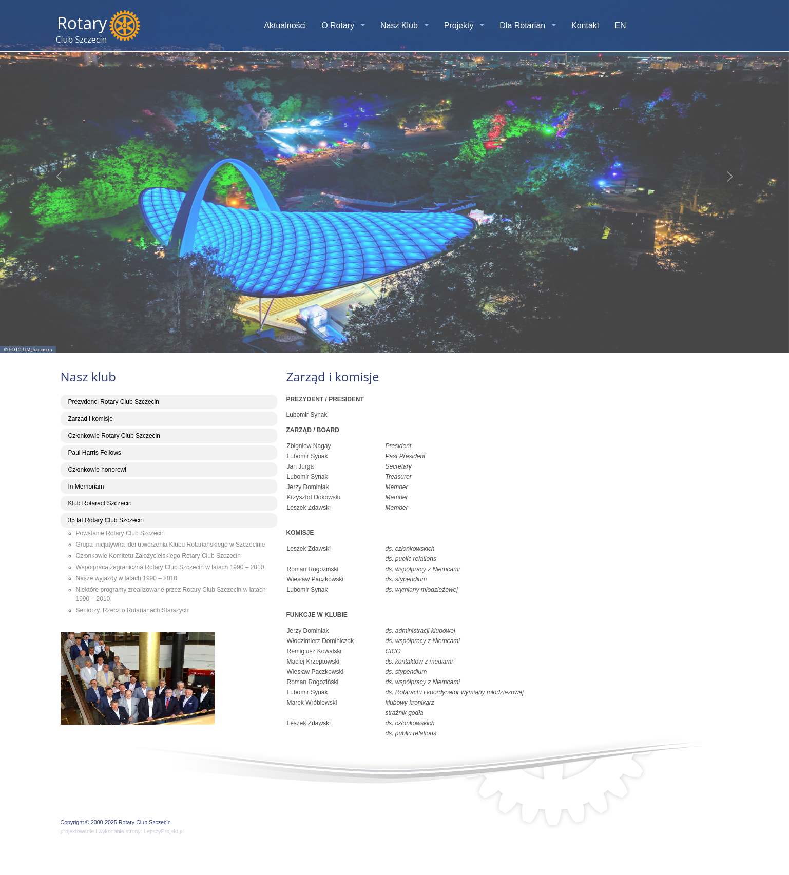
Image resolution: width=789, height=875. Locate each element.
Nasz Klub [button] (399, 25)
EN (620, 25)
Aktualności (285, 25)
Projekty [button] (459, 25)
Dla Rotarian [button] (522, 25)
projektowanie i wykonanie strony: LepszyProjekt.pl (122, 831)
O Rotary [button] (337, 25)
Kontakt (585, 25)
